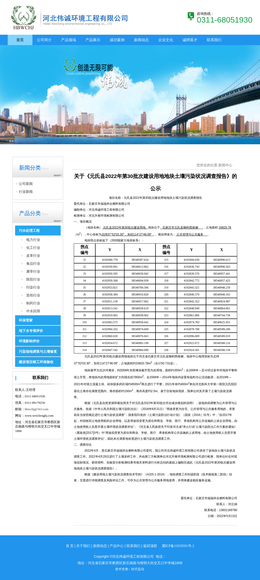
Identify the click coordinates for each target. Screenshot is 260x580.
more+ (58, 175)
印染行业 (33, 287)
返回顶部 (150, 546)
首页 (20, 40)
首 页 (70, 546)
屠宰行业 (33, 271)
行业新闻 (26, 192)
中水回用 (33, 311)
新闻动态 (141, 40)
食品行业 (33, 263)
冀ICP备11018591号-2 (178, 546)
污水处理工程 (29, 230)
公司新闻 (26, 184)
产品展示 (92, 40)
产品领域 (68, 40)
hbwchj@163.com (36, 409)
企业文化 (165, 40)
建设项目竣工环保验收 (36, 362)
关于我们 (83, 546)
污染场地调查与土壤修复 (38, 351)
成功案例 (117, 40)
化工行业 (33, 248)
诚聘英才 (189, 40)
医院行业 (33, 279)
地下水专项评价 (31, 331)
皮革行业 (33, 256)
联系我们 (214, 40)
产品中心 (117, 546)
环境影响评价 (29, 341)
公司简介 (44, 40)
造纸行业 (33, 295)
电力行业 (33, 240)
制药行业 (33, 303)
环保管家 (26, 320)
